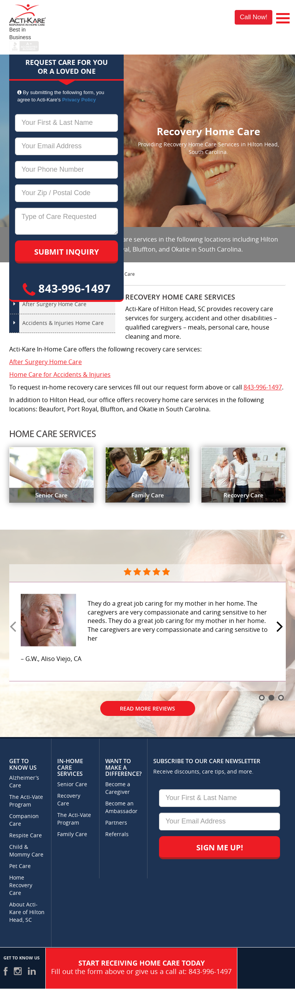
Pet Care (20, 866)
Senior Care (72, 784)
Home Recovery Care (20, 885)
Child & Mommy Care (26, 851)
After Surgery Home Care (54, 304)
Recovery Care (68, 800)
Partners (116, 823)
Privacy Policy (79, 100)
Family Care (72, 834)
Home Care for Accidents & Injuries (60, 374)
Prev (14, 627)
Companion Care (24, 820)
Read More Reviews (147, 708)
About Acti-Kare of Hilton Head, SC (27, 912)
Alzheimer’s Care (24, 782)
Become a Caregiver (117, 788)
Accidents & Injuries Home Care (63, 323)
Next (281, 627)
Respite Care (25, 835)
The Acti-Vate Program (26, 801)
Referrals (117, 834)
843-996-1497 (67, 288)
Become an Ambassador (121, 807)
